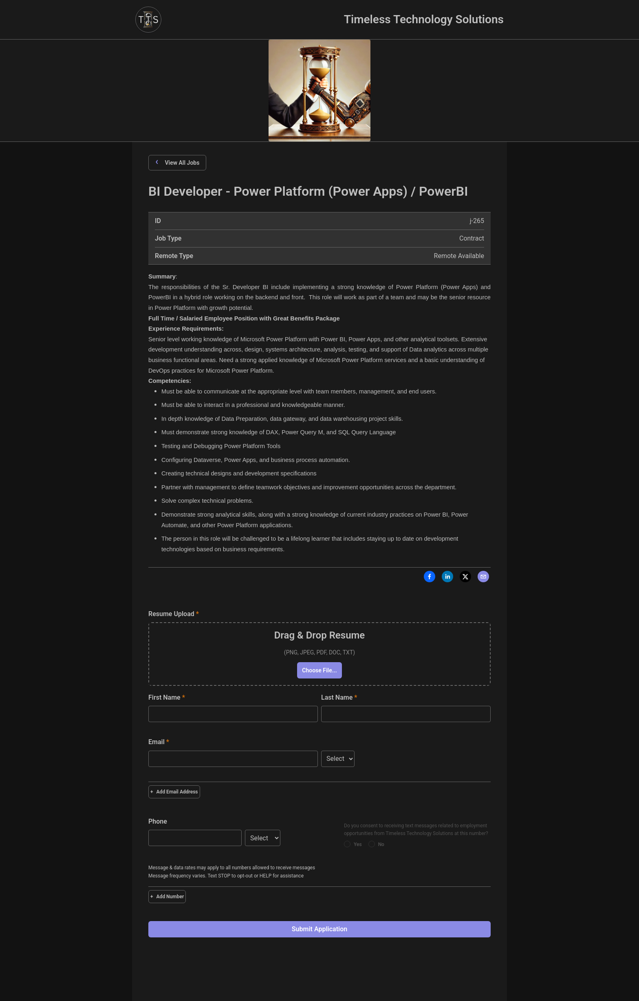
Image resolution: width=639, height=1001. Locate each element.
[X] (465, 578)
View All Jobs (177, 162)
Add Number (167, 896)
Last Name (339, 697)
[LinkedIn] (447, 578)
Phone (157, 821)
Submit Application (319, 929)
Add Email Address (174, 792)
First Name (166, 697)
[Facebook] (429, 578)
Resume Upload (173, 614)
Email (158, 742)
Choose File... (319, 670)
